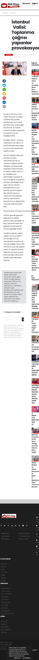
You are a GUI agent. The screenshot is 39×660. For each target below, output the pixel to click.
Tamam (26, 658)
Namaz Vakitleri (6, 594)
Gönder (23, 319)
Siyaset (3, 578)
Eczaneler (4, 597)
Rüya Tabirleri (5, 630)
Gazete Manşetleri (7, 614)
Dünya (3, 567)
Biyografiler (5, 627)
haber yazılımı (5, 651)
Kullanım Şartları (24, 533)
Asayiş (3, 581)
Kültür (3, 569)
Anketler (4, 624)
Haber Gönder (23, 539)
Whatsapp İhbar (24, 536)
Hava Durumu (6, 588)
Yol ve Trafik (5, 591)
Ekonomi (26, 3)
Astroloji (3, 632)
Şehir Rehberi (5, 611)
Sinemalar (4, 605)
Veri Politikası (5, 539)
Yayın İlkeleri (5, 536)
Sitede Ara (4, 621)
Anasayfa (5, 13)
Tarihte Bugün (6, 602)
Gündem (13, 13)
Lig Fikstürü (5, 599)
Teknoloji (4, 572)
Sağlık (3, 575)
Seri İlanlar (4, 608)
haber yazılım (4, 655)
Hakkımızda (5, 533)
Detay (17, 658)
